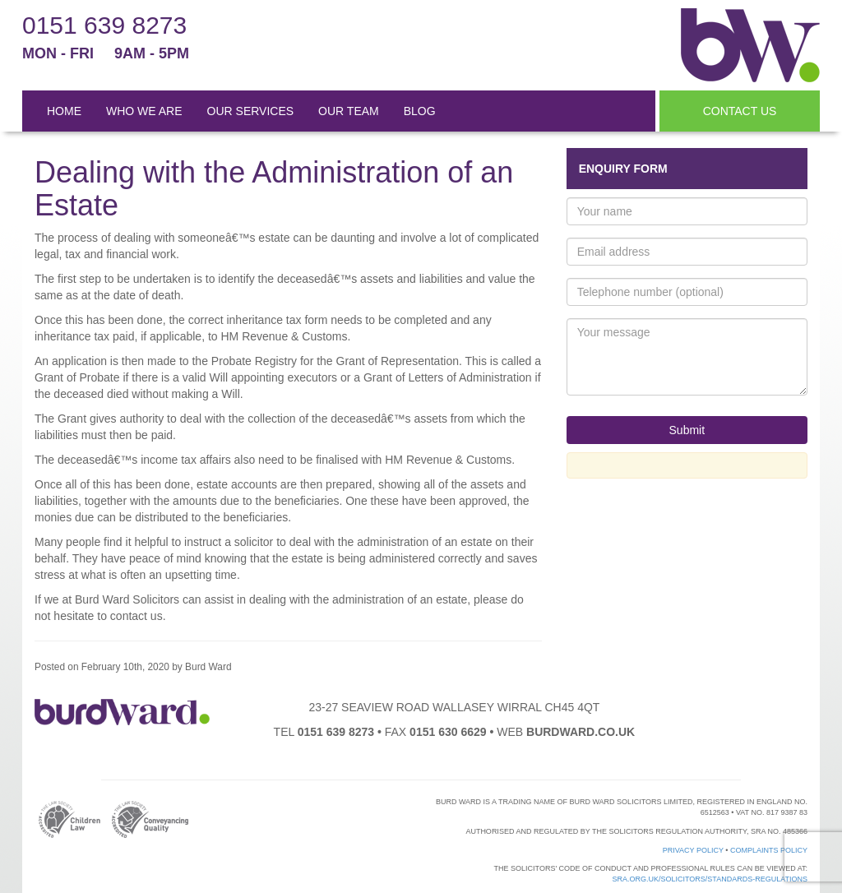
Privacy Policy (693, 850)
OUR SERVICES (250, 111)
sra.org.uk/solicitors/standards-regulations (709, 879)
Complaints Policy (768, 850)
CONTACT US (740, 111)
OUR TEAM (348, 111)
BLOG (420, 111)
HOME (64, 111)
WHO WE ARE (144, 111)
